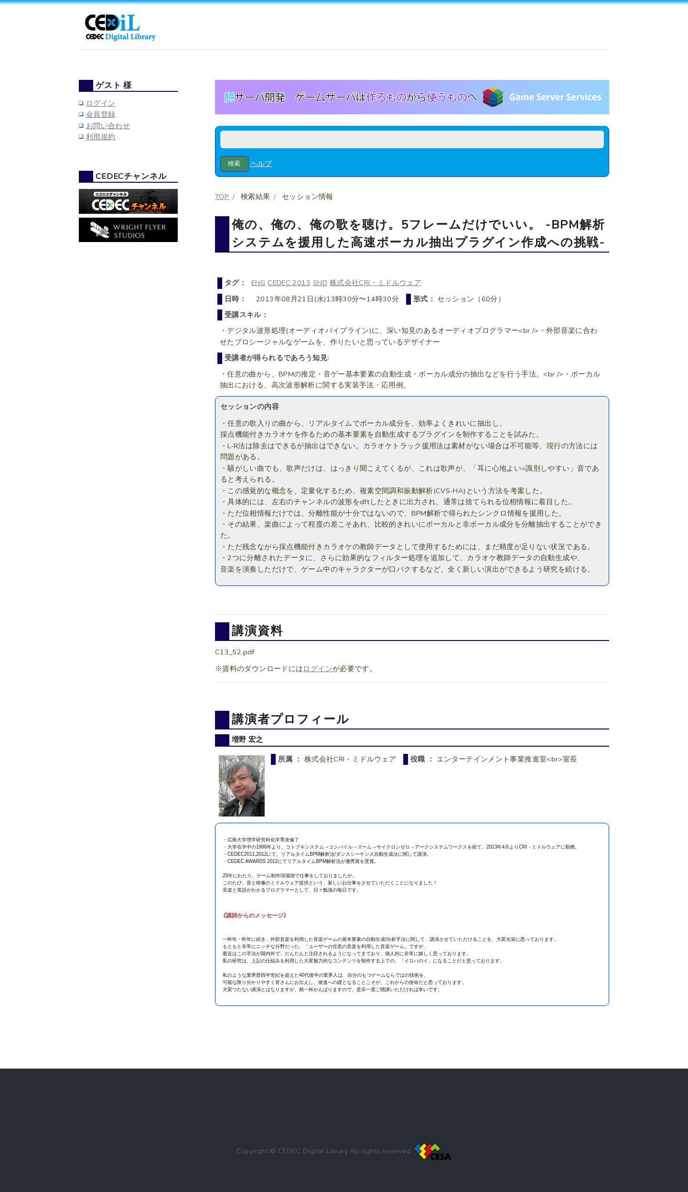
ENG (258, 282)
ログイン (317, 668)
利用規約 (100, 137)
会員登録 (100, 114)
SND (320, 282)
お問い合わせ (108, 126)
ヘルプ (261, 163)
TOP (222, 196)
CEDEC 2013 (289, 282)
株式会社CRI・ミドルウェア (375, 282)
